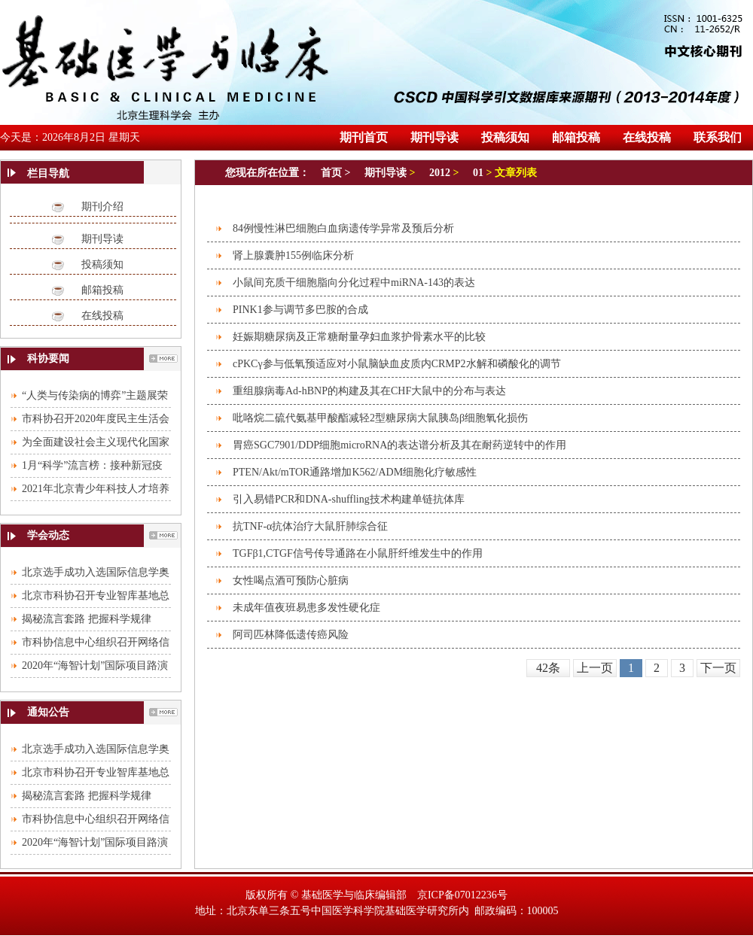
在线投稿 (102, 315)
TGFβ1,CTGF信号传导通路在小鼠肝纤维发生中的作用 (358, 553)
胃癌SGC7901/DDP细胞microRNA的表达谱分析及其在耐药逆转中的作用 (399, 445)
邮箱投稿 (102, 290)
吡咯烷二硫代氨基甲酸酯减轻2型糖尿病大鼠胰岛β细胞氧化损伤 (380, 418)
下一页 (718, 667)
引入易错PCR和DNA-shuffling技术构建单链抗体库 (349, 499)
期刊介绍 (102, 206)
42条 (548, 667)
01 (478, 172)
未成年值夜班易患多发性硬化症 (306, 607)
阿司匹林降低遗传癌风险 (291, 634)
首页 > (337, 172)
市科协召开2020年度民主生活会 (95, 418)
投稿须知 (102, 264)
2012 (439, 172)
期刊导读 (102, 239)
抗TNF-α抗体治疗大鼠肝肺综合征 (310, 526)
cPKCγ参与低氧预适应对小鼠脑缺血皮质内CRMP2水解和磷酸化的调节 (397, 363)
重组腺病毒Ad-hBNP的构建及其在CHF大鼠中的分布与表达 (369, 391)
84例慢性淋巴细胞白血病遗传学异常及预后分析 (343, 228)
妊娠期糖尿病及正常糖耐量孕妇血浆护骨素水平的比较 (359, 336)
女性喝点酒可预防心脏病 (291, 580)
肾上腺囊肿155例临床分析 (293, 255)
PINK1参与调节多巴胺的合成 (300, 309)
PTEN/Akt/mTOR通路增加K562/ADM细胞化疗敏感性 (355, 472)
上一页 (595, 667)
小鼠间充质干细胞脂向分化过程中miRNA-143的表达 (354, 282)
